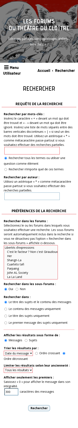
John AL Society (30, 273)
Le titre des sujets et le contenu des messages (37, 302)
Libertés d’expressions (30, 248)
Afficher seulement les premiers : (29, 377)
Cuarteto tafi (30, 264)
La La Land (30, 277)
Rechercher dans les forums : (26, 221)
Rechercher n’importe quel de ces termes (34, 169)
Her (30, 256)
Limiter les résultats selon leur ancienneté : (37, 365)
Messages (13, 340)
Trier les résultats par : (21, 348)
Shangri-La (30, 260)
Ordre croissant (47, 353)
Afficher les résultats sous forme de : (32, 335)
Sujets (31, 340)
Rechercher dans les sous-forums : (30, 284)
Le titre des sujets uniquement (27, 316)
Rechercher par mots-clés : (24, 114)
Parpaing (30, 268)
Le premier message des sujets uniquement (36, 323)
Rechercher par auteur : (21, 177)
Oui (8, 289)
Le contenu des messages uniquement (32, 309)
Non (21, 289)
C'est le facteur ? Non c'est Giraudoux (30, 252)
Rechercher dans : (17, 297)
